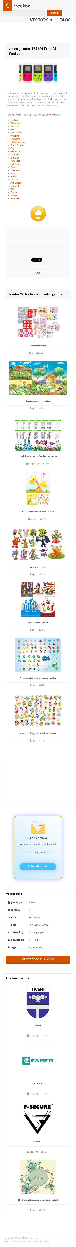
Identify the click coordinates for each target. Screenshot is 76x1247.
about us (7, 1241)
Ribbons (14, 126)
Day (12, 148)
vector (22, 6)
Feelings (14, 120)
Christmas (15, 123)
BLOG (65, 20)
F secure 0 (38, 1142)
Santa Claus (16, 145)
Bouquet (14, 186)
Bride (13, 176)
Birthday (14, 157)
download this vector (38, 959)
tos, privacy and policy (39, 1241)
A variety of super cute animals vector (38, 678)
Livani (38, 1025)
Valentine (15, 154)
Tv (30, 947)
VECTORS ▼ (41, 20)
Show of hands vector (38, 622)
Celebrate (15, 164)
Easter (13, 195)
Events (48, 115)
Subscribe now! (38, 866)
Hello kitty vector (38, 346)
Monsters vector (38, 567)
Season (14, 173)
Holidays (14, 170)
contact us (19, 1241)
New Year (15, 161)
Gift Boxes (15, 151)
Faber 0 (38, 1084)
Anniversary (16, 182)
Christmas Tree (18, 142)
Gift (12, 129)
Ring (12, 189)
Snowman (15, 139)
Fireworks (15, 198)
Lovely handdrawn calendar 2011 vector (38, 456)
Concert (14, 192)
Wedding (14, 136)
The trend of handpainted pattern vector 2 (38, 1200)
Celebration (16, 132)
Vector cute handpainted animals (38, 512)
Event (13, 167)
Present (14, 179)
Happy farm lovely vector (38, 401)
